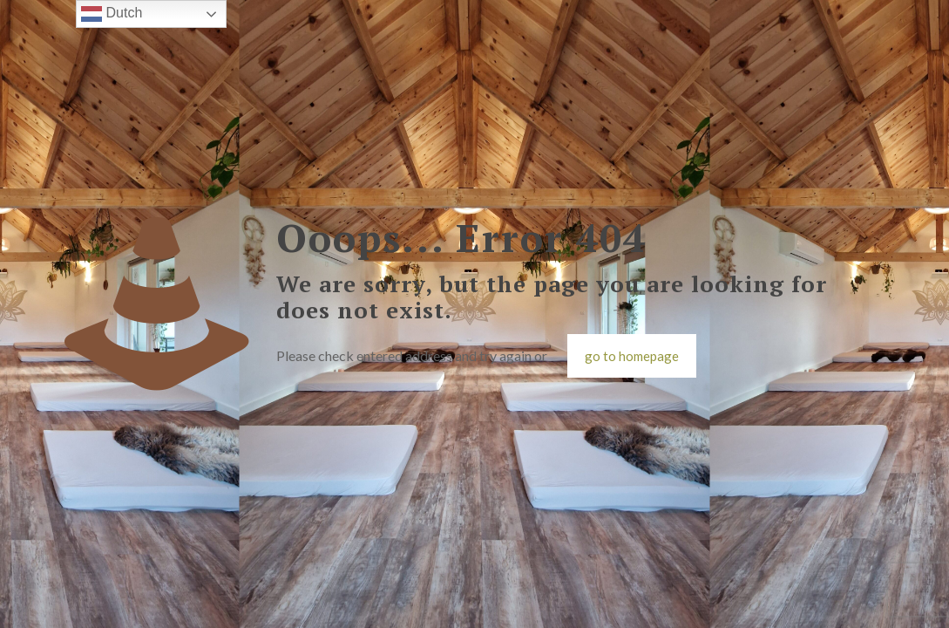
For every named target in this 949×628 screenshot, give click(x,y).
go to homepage (632, 356)
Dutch (111, 13)
